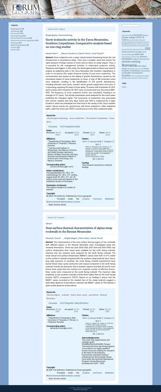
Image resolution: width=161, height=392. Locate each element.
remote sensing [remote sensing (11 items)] (131, 61)
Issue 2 (62, 29)
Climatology (15, 31)
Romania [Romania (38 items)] (129, 65)
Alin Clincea (84, 389)
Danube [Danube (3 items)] (142, 40)
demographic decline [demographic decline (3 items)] (142, 42)
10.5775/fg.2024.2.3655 (70, 127)
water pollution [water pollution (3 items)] (143, 78)
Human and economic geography (23, 40)
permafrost (93, 295)
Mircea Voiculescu (69, 53)
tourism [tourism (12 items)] (126, 75)
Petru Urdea (83, 238)
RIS (94, 159)
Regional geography (18, 45)
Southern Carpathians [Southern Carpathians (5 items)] (131, 71)
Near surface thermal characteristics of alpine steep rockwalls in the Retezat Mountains (79, 229)
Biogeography (16, 29)
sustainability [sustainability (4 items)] (145, 71)
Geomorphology (17, 36)
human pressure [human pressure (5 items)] (128, 52)
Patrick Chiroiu (84, 53)
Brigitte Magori (71, 238)
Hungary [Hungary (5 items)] (139, 52)
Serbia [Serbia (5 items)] (146, 68)
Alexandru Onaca (53, 238)
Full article (53, 127)
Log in (124, 87)
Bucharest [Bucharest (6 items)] (138, 35)
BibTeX (101, 159)
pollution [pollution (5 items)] (143, 57)
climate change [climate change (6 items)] (128, 37)
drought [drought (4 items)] (125, 44)
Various (13, 50)
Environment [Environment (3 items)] (132, 44)
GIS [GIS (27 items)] (147, 49)
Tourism (14, 47)
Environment (15, 33)
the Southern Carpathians (97, 118)
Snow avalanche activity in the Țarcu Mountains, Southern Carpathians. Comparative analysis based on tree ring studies (79, 43)
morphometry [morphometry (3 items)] (126, 57)
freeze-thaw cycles (78, 295)
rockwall (65, 295)
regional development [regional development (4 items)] (141, 59)
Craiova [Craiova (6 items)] (125, 40)
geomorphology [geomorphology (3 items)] (127, 49)
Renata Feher (51, 53)
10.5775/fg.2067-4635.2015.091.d (74, 303)
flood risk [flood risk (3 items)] (137, 46)
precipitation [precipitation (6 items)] (127, 59)
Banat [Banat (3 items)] (131, 35)
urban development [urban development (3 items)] (137, 76)
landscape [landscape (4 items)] (130, 54)
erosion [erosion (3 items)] (139, 44)
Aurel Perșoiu (97, 53)
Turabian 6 (108, 141)
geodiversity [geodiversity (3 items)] (144, 46)
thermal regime (53, 295)
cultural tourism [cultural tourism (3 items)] (134, 40)
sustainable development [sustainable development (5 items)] (132, 73)
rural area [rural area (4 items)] (130, 69)
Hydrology (14, 43)
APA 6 (85, 141)
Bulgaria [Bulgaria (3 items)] (145, 35)
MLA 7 (98, 144)
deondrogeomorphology (57, 118)
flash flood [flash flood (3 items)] (129, 46)
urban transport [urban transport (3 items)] (132, 78)
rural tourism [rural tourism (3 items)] (139, 69)
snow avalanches (77, 118)
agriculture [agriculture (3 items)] (125, 35)
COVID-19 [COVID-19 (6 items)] (139, 37)
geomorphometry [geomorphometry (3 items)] (138, 49)
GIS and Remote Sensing (20, 38)
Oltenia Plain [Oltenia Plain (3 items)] (135, 57)
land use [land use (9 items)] (139, 54)
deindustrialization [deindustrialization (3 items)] (128, 42)
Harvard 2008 (95, 141)
